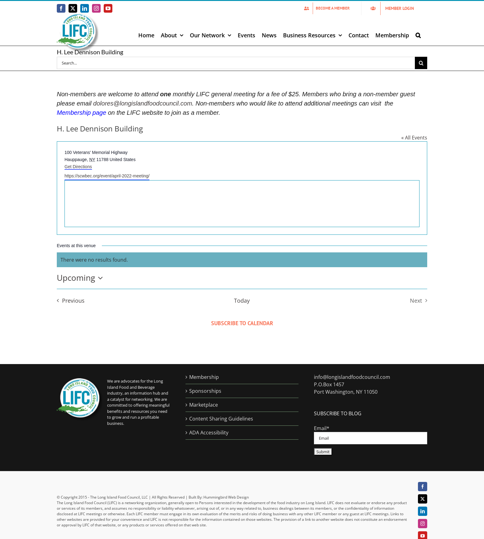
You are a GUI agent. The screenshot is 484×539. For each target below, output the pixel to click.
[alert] (242, 259)
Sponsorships (205, 391)
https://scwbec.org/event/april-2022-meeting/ (107, 175)
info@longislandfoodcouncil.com (352, 377)
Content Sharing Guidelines (221, 418)
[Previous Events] (68, 300)
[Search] (421, 63)
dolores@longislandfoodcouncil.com (142, 103)
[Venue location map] (242, 203)
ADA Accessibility (208, 432)
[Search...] (236, 63)
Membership (204, 377)
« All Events (414, 137)
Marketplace (203, 404)
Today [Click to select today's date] (242, 300)
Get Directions (78, 166)
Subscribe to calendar (242, 323)
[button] (418, 35)
